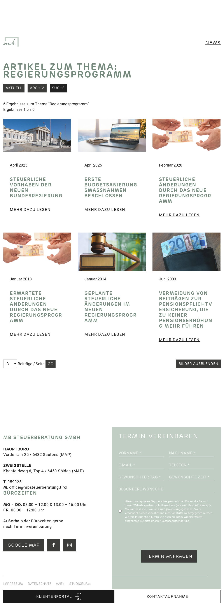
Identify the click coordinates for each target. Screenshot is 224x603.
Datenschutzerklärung (175, 521)
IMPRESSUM (13, 584)
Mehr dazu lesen (30, 209)
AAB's (60, 584)
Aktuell (14, 88)
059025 (14, 481)
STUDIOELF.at (80, 584)
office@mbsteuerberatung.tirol (38, 487)
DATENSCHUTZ (39, 584)
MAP (65, 454)
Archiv (37, 88)
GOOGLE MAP (24, 545)
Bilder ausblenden (198, 363)
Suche (58, 88)
